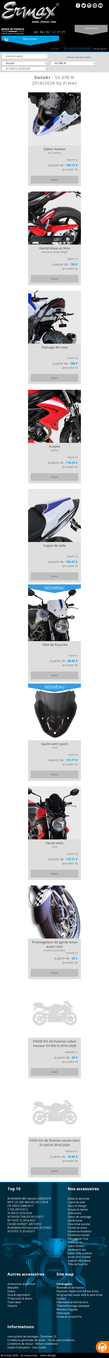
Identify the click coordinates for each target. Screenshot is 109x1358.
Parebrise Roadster (80, 1231)
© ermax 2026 (9, 1355)
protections (75, 1242)
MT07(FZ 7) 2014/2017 (21, 1231)
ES (47, 32)
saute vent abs (77, 1249)
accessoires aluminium (21, 1284)
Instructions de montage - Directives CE (31, 1336)
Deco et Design (77, 1206)
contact (61, 1298)
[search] (24, 56)
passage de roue (78, 1238)
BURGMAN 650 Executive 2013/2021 (29, 1228)
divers (11, 1291)
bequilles (13, 1287)
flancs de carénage (79, 1217)
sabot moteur (76, 1246)
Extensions (74, 1213)
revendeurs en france (70, 1287)
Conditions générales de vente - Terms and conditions (40, 1340)
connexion (91, 28)
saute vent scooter (79, 1257)
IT (58, 32)
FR (52, 32)
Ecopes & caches (78, 1209)
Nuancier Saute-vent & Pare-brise (77, 1291)
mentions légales (67, 1309)
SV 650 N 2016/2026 (77, 48)
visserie (12, 1306)
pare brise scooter (79, 1224)
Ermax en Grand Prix (69, 1317)
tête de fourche (78, 1264)
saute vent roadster (80, 1253)
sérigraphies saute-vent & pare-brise (79, 1295)
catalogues (99, 48)
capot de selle (76, 1202)
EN (41, 32)
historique (63, 1313)
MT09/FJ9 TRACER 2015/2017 (25, 1217)
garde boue (75, 1220)
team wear (14, 1302)
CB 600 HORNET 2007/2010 (24, 1224)
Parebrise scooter (79, 1235)
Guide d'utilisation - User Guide (26, 1347)
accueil (55, 48)
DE (35, 32)
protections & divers (19, 1298)
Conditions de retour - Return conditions (32, 1344)
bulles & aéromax (78, 1198)
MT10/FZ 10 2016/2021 (21, 1220)
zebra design (48, 1355)
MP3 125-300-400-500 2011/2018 (27, 1202)
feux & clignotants (18, 1295)
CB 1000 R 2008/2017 (20, 1206)
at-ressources (29, 1355)
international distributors (72, 1302)
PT (63, 32)
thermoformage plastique (72, 1306)
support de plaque (79, 1260)
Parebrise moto (77, 1228)
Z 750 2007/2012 (17, 1209)
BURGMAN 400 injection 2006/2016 (29, 1198)
